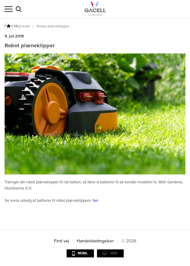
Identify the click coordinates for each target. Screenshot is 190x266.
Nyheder (23, 26)
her (95, 200)
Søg (18, 9)
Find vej (61, 241)
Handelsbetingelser (95, 241)
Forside (9, 26)
